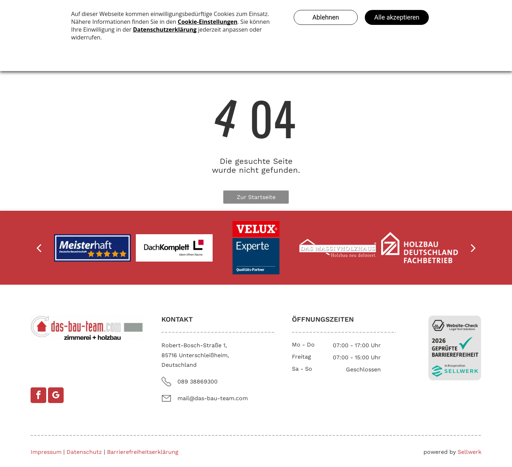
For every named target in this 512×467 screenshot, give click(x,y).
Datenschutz (84, 452)
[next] (473, 248)
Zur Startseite (256, 197)
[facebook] (38, 395)
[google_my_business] (56, 395)
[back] (39, 248)
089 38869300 (197, 381)
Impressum (46, 452)
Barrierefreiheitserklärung (142, 452)
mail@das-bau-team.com (212, 398)
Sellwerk (469, 452)
